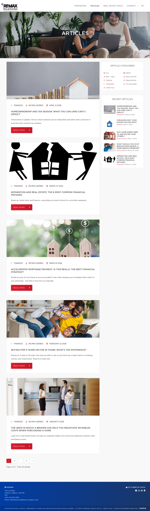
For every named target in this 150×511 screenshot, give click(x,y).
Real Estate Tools (113, 6)
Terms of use (107, 508)
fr (142, 6)
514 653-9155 (14, 497)
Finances (17, 105)
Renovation (129, 80)
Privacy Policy (96, 508)
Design (108, 80)
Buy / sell (109, 77)
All (106, 73)
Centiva (142, 508)
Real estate (129, 77)
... (20, 461)
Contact (131, 6)
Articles (94, 6)
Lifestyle (109, 88)
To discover (130, 84)
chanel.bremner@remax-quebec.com (24, 500)
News (127, 73)
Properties (80, 6)
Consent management (122, 508)
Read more (19, 130)
